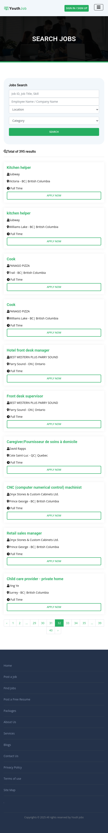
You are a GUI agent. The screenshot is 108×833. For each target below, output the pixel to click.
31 (51, 623)
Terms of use (12, 779)
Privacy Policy (13, 767)
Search (54, 132)
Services (9, 733)
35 (84, 623)
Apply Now (54, 195)
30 (42, 623)
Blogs (7, 745)
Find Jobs (10, 688)
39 (99, 623)
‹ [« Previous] (6, 623)
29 (34, 623)
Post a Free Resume (17, 699)
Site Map (10, 790)
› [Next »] (57, 630)
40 (50, 630)
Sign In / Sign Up (76, 8)
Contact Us (11, 756)
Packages (10, 711)
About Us (10, 722)
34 (76, 623)
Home (8, 665)
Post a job (10, 677)
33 (67, 623)
